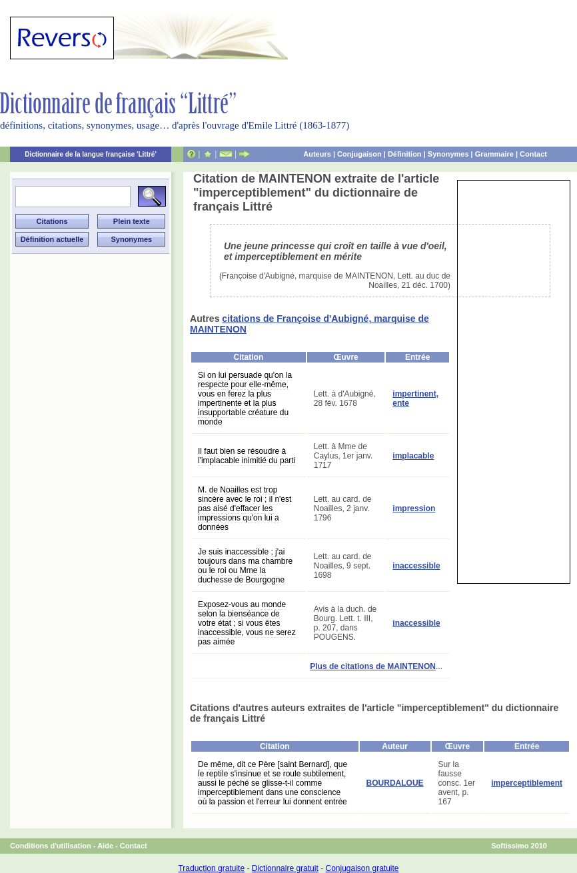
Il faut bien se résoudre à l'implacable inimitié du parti (246, 455)
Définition (405, 154)
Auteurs (317, 154)
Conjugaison (359, 154)
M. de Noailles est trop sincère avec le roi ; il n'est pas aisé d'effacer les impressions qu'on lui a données (244, 508)
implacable (413, 455)
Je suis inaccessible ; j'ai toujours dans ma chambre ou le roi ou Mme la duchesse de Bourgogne (245, 565)
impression (413, 508)
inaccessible (416, 565)
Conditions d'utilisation (50, 846)
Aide (105, 846)
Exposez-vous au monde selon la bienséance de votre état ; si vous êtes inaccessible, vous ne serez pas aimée (247, 623)
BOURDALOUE (395, 783)
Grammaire (494, 154)
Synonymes (448, 154)
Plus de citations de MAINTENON (373, 666)
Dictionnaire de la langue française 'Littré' (91, 154)
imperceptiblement (526, 783)
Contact (533, 154)
